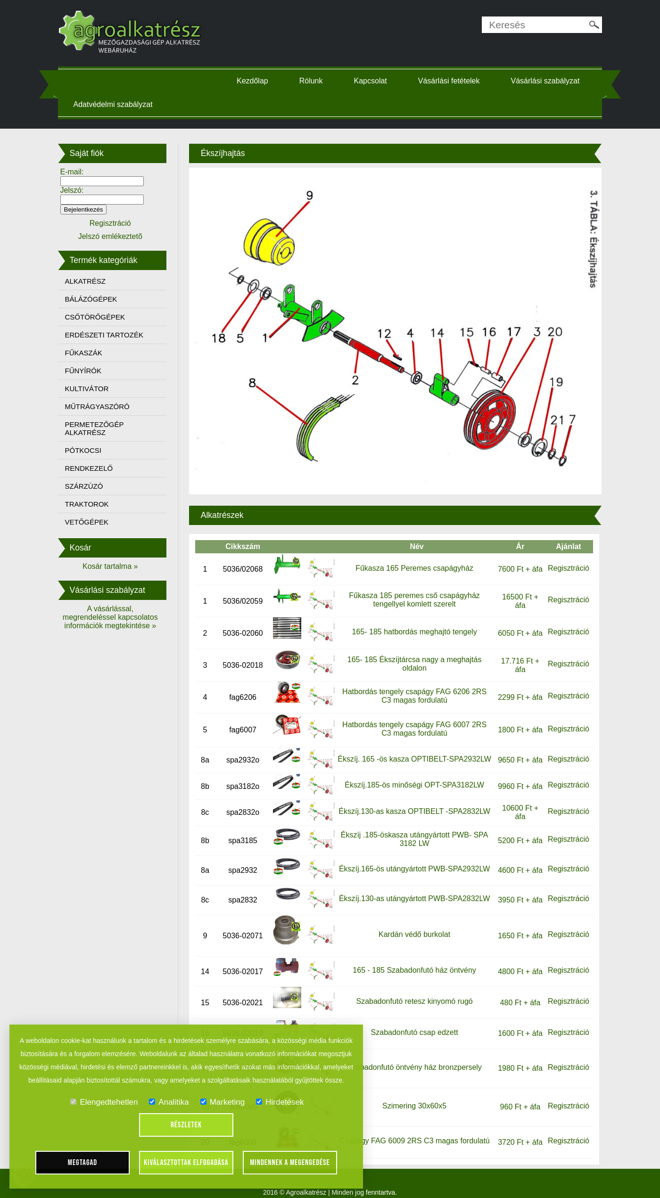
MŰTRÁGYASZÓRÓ (105, 406)
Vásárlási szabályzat (116, 104)
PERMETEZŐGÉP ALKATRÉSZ (102, 428)
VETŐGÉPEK (95, 522)
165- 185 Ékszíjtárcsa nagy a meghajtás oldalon (412, 653)
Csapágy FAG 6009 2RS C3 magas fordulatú (411, 1131)
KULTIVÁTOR (95, 389)
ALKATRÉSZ (93, 281)
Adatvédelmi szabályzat (221, 104)
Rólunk (314, 81)
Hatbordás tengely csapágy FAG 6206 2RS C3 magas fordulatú (412, 685)
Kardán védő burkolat (411, 924)
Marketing (222, 1102)
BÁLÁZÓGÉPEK (99, 299)
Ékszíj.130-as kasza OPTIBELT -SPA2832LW (411, 801)
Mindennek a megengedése (290, 1162)
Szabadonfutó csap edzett (411, 1022)
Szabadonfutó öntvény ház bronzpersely (412, 1057)
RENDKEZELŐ (97, 468)
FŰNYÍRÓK (91, 371)
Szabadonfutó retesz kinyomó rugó (412, 991)
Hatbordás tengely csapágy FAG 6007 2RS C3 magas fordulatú (412, 718)
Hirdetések (280, 1102)
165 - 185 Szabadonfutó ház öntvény (412, 960)
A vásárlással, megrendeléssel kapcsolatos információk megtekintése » (117, 617)
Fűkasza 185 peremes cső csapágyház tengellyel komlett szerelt (411, 589)
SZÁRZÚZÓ (92, 486)
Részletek (186, 1125)
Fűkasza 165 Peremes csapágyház (412, 558)
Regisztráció (561, 558)
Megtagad (83, 1162)
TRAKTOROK (95, 504)
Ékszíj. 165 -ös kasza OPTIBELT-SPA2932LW (411, 748)
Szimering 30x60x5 (412, 1095)
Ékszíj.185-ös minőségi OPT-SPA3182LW (412, 775)
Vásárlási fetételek (452, 81)
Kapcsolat (373, 81)
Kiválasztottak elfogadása (186, 1162)
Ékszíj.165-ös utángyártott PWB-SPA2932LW (411, 859)
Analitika (169, 1102)
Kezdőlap (256, 81)
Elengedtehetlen (104, 1102)
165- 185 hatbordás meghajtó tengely (411, 621)
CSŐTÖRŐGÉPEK (103, 317)
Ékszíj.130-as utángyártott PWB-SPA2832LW (411, 888)
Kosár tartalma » (116, 566)
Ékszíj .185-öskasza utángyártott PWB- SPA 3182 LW (412, 829)
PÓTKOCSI (91, 450)
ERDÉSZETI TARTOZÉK (112, 335)
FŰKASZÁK (91, 353)
